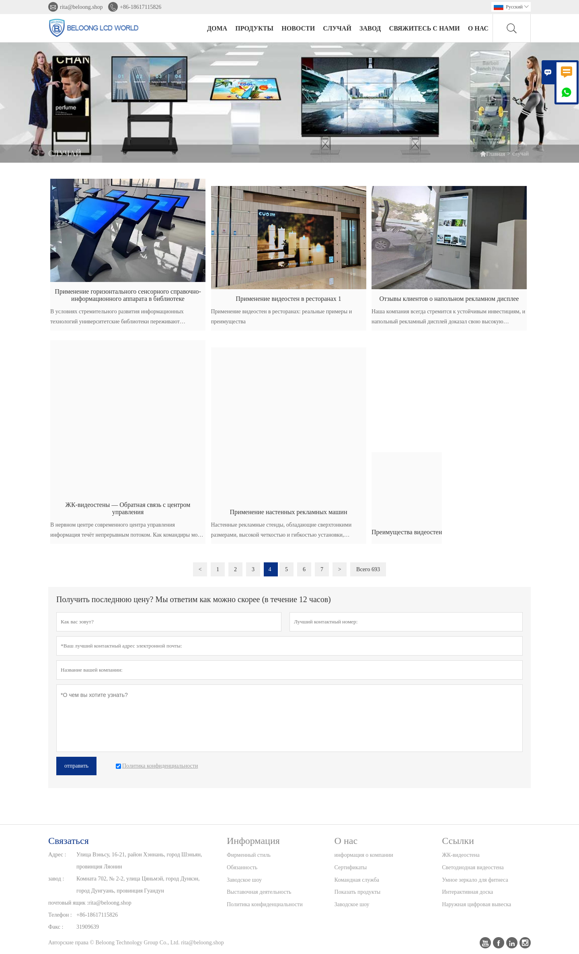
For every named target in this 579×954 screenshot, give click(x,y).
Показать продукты (358, 892)
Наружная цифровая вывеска (476, 904)
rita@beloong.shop (81, 7)
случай (337, 28)
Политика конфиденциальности (265, 904)
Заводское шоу (244, 880)
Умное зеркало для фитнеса (475, 880)
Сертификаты (351, 867)
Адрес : (57, 855)
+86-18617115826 (140, 7)
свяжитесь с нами (424, 28)
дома (217, 28)
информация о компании (364, 855)
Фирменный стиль (249, 855)
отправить (76, 766)
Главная (492, 154)
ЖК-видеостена (461, 855)
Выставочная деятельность (259, 892)
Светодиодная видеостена (473, 867)
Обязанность (242, 867)
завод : (56, 879)
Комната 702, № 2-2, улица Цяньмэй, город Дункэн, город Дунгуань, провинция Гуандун (137, 885)
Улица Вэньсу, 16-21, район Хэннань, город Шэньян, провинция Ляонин (139, 861)
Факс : (55, 927)
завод (370, 28)
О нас (478, 28)
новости (298, 28)
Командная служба (357, 880)
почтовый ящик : (68, 903)
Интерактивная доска (467, 892)
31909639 (87, 927)
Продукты (254, 28)
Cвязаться (68, 841)
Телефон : (60, 915)
